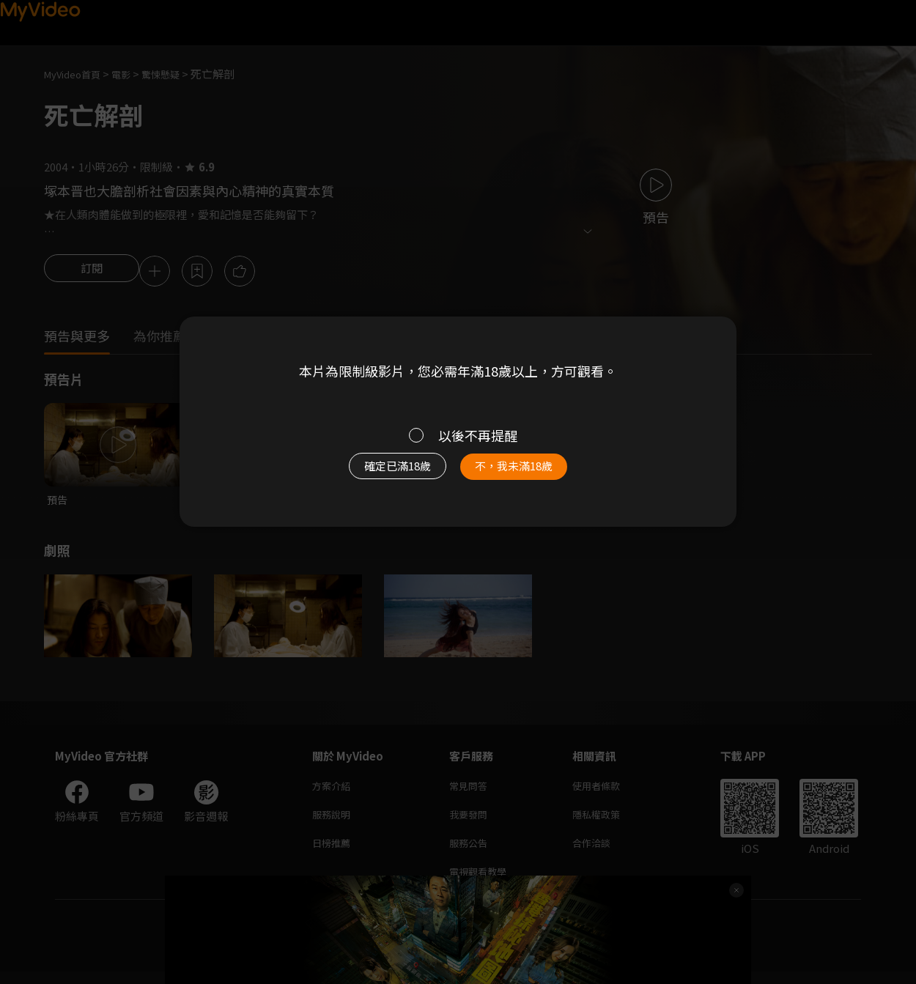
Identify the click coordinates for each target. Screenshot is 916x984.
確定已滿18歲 (381, 473)
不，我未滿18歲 (530, 473)
